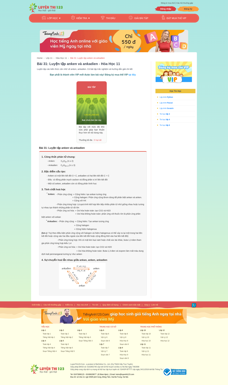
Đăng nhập (165, 9)
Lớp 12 (162, 330)
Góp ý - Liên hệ (151, 305)
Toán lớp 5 (65, 344)
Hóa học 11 (146, 355)
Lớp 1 (43, 330)
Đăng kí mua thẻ (168, 3)
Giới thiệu (36, 305)
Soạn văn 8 (124, 344)
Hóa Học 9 (124, 355)
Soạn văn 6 (105, 341)
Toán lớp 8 (124, 334)
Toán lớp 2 (65, 334)
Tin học (165, 114)
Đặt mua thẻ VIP (176, 18)
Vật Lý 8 (123, 337)
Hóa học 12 (165, 341)
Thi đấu (110, 18)
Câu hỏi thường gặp (184, 3)
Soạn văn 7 (105, 355)
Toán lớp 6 (105, 334)
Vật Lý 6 (104, 337)
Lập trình (166, 97)
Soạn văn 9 (124, 358)
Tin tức (95, 305)
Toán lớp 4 (47, 344)
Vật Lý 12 (164, 337)
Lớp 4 (43, 341)
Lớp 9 (120, 348)
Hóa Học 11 (61, 58)
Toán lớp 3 (83, 334)
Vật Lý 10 (145, 337)
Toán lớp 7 (105, 348)
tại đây (132, 74)
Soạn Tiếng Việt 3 (86, 341)
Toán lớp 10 (146, 334)
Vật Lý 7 (104, 351)
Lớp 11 (49, 58)
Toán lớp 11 (146, 348)
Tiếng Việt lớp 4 (49, 348)
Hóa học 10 (146, 341)
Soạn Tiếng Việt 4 (50, 351)
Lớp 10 (143, 330)
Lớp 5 (61, 341)
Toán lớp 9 (124, 351)
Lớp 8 (120, 330)
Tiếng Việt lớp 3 (85, 337)
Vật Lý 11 (145, 351)
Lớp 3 (79, 330)
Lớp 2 (61, 330)
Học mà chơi (82, 305)
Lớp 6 (101, 330)
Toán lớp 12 (165, 334)
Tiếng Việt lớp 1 (49, 337)
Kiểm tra (69, 305)
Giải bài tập (141, 18)
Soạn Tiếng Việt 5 (68, 351)
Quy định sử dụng (111, 305)
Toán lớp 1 (47, 334)
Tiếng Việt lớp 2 (67, 337)
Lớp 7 (101, 344)
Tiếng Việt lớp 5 (67, 348)
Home (39, 58)
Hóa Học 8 (124, 341)
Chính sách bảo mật (131, 305)
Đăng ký (188, 9)
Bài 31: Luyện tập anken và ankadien (87, 58)
